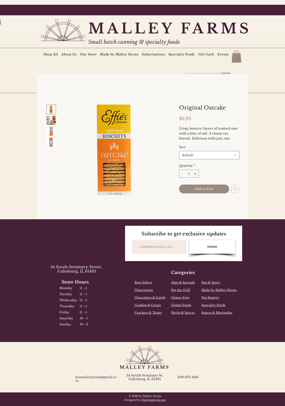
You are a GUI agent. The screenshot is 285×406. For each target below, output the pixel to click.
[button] (236, 56)
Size (182, 147)
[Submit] (212, 247)
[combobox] (209, 155)
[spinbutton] (189, 173)
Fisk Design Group (153, 399)
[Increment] (195, 173)
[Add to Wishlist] (235, 189)
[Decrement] (182, 173)
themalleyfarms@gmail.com (95, 378)
